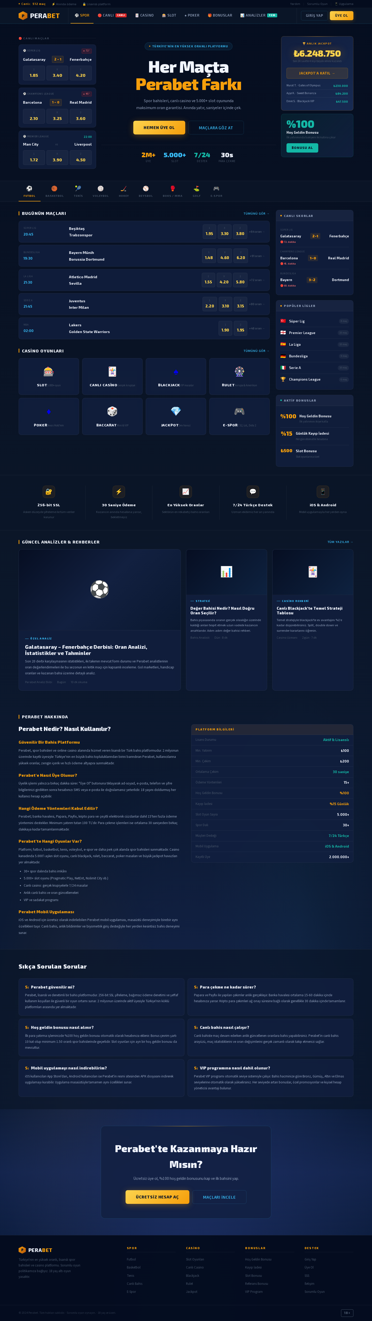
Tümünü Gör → (257, 213)
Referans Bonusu (256, 1283)
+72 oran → (257, 280)
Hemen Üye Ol (159, 127)
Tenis (78, 190)
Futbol (29, 190)
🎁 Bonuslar (220, 15)
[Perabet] (68, 1250)
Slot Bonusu (253, 1275)
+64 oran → (257, 231)
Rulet (189, 1283)
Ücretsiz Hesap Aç (157, 1197)
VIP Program (254, 1291)
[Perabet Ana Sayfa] (43, 16)
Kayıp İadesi (253, 1267)
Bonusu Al (302, 148)
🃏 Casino (144, 15)
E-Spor (216, 190)
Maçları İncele (219, 1197)
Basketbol (54, 190)
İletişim (309, 1283)
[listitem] (49, 376)
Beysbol (146, 190)
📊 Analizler (258, 15)
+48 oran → (257, 328)
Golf (197, 190)
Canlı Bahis (134, 1283)
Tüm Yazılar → (341, 542)
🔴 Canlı (112, 15)
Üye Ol (341, 15)
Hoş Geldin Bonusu (258, 1259)
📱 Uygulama (344, 3)
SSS (307, 1275)
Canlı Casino (195, 1267)
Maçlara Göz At (216, 127)
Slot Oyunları (195, 1259)
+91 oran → (257, 256)
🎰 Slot (169, 15)
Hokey (124, 190)
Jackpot (191, 1291)
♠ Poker (192, 15)
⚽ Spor (82, 15)
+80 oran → (257, 304)
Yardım (295, 3)
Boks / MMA (173, 190)
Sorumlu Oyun (317, 3)
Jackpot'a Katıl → (317, 73)
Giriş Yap (314, 15)
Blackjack (192, 1275)
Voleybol (101, 190)
